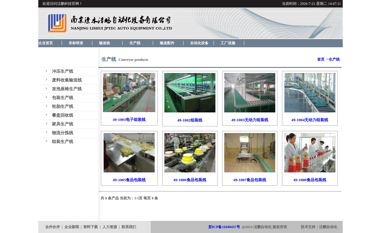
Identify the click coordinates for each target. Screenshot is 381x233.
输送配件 (167, 43)
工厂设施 (228, 43)
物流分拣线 (62, 133)
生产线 (134, 43)
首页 (320, 59)
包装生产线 (62, 97)
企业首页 (45, 43)
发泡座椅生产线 (67, 89)
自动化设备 (199, 43)
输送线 (104, 43)
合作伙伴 (52, 227)
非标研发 (76, 43)
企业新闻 (71, 227)
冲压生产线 (62, 71)
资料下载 (90, 227)
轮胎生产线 (62, 106)
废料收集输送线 (67, 80)
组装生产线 (62, 141)
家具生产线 (62, 124)
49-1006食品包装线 (189, 180)
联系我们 (129, 227)
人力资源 (109, 227)
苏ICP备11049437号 (224, 227)
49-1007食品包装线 (249, 180)
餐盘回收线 (62, 115)
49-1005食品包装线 (129, 180)
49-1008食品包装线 (309, 180)
